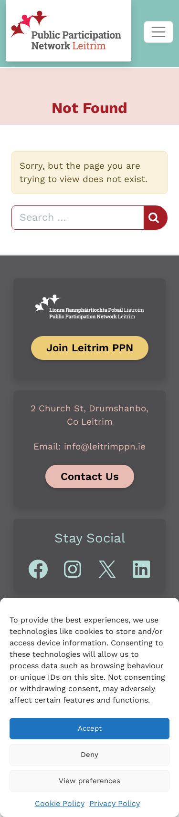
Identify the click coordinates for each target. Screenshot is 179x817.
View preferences (89, 780)
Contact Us (90, 476)
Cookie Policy (59, 803)
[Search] (77, 217)
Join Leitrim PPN (89, 347)
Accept (90, 728)
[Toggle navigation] (158, 32)
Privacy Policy (114, 803)
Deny (89, 754)
